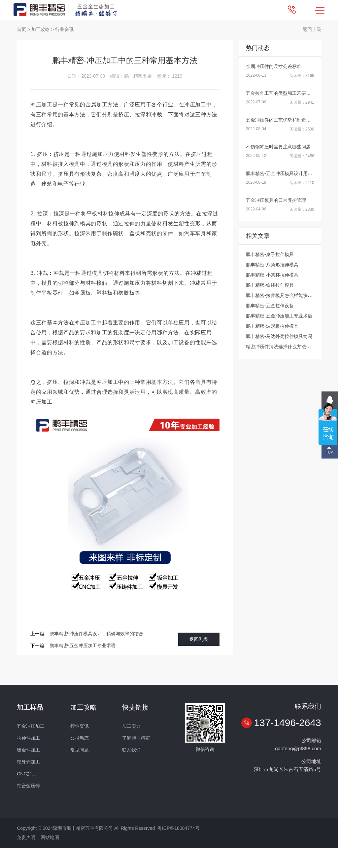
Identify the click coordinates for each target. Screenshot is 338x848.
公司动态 (79, 738)
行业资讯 (64, 29)
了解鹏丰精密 (136, 738)
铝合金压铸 (28, 785)
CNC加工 (26, 773)
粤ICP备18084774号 (178, 828)
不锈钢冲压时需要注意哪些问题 (278, 146)
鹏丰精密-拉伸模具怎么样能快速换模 (283, 295)
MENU (319, 10)
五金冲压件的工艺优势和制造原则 (280, 120)
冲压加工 (41, 104)
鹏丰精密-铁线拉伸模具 (270, 285)
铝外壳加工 (28, 761)
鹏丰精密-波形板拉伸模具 (272, 326)
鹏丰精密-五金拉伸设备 (270, 305)
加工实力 (131, 726)
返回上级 (312, 29)
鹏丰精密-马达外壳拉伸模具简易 (279, 336)
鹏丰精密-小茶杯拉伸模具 (272, 274)
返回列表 (198, 639)
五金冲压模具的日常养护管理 (276, 200)
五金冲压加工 (31, 726)
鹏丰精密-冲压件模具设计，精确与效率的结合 (97, 633)
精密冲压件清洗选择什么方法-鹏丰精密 (286, 346)
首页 (21, 29)
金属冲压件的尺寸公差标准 (273, 66)
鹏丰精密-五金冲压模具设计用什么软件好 (288, 173)
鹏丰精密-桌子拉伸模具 (270, 254)
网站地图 (50, 837)
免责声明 (26, 837)
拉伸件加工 (28, 738)
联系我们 (131, 750)
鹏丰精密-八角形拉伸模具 (272, 264)
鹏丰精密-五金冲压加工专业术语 (83, 645)
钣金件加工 (28, 750)
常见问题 (79, 750)
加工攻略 (40, 29)
